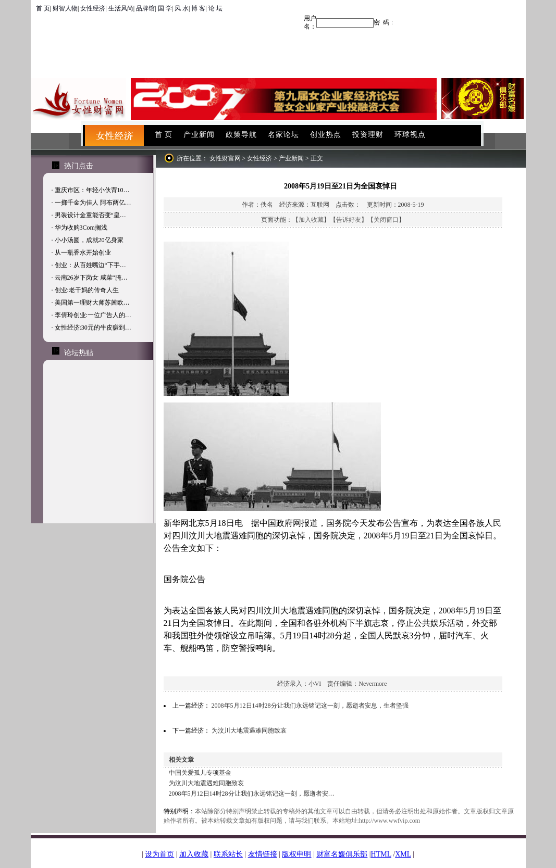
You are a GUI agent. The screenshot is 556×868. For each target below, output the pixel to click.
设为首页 (159, 854)
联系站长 (228, 854)
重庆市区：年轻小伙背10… (92, 190)
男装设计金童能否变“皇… (90, 215)
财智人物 (65, 8)
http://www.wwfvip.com (389, 820)
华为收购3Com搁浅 (81, 227)
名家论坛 (283, 135)
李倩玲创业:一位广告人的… (93, 315)
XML (403, 854)
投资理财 (368, 135)
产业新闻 (199, 135)
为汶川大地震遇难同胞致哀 (249, 730)
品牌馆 (145, 8)
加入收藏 (311, 219)
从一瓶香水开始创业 (83, 252)
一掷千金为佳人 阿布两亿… (93, 202)
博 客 (198, 8)
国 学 (165, 8)
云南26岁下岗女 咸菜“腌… (91, 277)
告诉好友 (348, 219)
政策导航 (241, 135)
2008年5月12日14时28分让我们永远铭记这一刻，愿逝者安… (252, 793)
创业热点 (325, 135)
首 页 (43, 8)
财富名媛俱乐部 (341, 854)
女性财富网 (225, 158)
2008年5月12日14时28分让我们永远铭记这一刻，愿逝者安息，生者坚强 (310, 705)
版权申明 (296, 854)
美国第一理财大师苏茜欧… (92, 302)
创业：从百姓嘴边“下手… (90, 265)
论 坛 (215, 8)
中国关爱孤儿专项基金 (200, 772)
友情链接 (262, 854)
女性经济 (92, 8)
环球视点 (410, 135)
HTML (381, 854)
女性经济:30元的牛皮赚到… (93, 327)
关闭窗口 (386, 219)
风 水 (182, 8)
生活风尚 (120, 8)
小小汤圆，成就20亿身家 (89, 240)
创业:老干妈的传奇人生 (87, 290)
